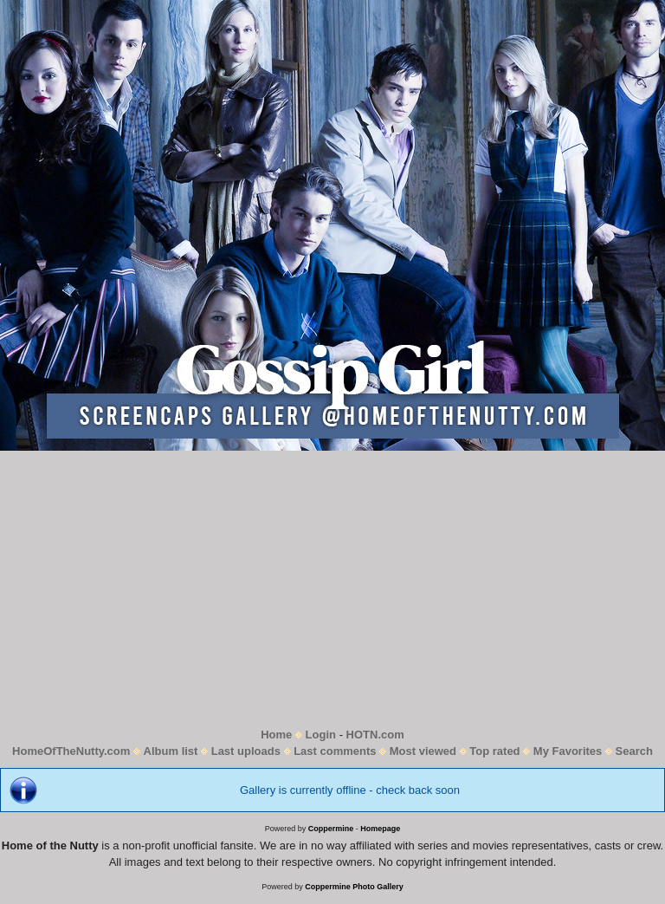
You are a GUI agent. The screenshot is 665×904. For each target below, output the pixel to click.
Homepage (380, 828)
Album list (171, 751)
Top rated (494, 751)
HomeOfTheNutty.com (71, 751)
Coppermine (331, 828)
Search (634, 751)
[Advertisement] (332, 588)
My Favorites (567, 751)
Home (276, 734)
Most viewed (423, 751)
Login (321, 734)
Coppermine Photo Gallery (354, 886)
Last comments (335, 751)
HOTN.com (375, 734)
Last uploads (246, 751)
